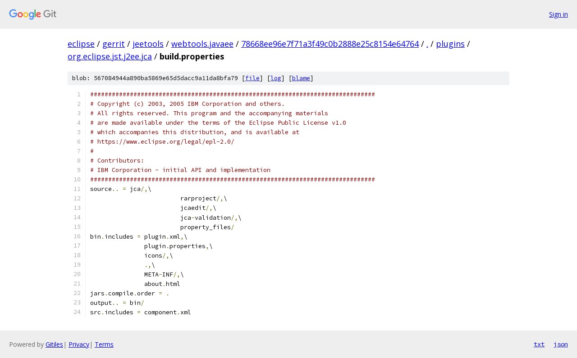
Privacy (79, 344)
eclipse (81, 43)
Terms (104, 344)
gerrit (113, 43)
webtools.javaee (202, 43)
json (561, 344)
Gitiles (54, 344)
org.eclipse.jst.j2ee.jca (110, 56)
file (252, 78)
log (275, 78)
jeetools (148, 43)
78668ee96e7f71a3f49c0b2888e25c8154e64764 (330, 43)
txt (539, 344)
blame (301, 78)
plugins (450, 43)
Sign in (558, 14)
